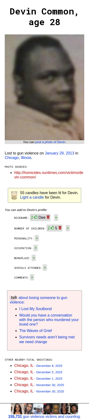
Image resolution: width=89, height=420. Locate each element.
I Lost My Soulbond (35, 309)
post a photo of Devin (50, 142)
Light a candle (32, 197)
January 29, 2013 (59, 153)
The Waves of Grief (35, 331)
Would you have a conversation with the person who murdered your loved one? (49, 319)
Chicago (12, 158)
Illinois (26, 158)
